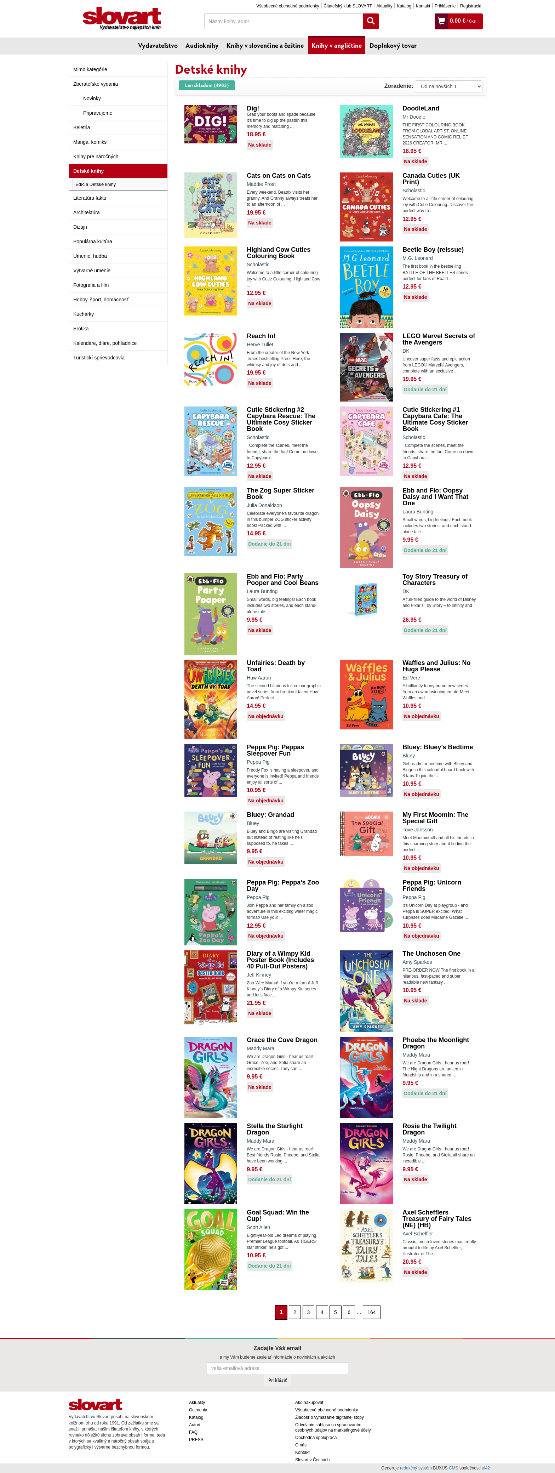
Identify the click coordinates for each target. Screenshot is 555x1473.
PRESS (196, 1439)
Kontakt (423, 6)
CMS (453, 1468)
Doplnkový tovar (393, 45)
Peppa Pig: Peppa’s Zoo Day (283, 885)
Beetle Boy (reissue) (433, 249)
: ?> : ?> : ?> (448, 86)
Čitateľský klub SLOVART (348, 6)
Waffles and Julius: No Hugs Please (436, 666)
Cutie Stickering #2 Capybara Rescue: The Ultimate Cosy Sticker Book (281, 419)
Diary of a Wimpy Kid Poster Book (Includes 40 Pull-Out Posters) (280, 960)
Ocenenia (198, 1409)
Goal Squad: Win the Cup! (278, 1215)
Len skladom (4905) (207, 85)
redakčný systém (416, 1468)
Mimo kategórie (90, 69)
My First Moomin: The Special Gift (435, 818)
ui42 (486, 1468)
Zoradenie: (398, 86)
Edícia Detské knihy (95, 184)
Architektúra (86, 212)
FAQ (193, 1432)
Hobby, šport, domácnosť (100, 299)
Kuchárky (83, 314)
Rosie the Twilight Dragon (429, 1129)
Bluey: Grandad (270, 814)
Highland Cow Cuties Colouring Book (278, 253)
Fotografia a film (91, 285)
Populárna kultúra (92, 241)
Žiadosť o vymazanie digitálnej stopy (329, 1417)
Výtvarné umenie (91, 270)
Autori (194, 1424)
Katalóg (404, 6)
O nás (301, 1445)
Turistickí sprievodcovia (99, 357)
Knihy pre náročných (96, 156)
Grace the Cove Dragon (282, 1039)
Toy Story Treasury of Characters (435, 579)
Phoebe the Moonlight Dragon (435, 1043)
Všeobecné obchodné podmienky (287, 6)
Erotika (81, 328)
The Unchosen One (431, 953)
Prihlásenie (445, 6)
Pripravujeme (97, 113)
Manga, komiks (90, 142)
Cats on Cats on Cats (279, 175)
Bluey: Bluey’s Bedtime (437, 747)
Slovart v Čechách (312, 1459)
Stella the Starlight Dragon (275, 1129)
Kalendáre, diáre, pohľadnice (105, 343)
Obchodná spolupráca (316, 1437)
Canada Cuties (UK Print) (431, 179)
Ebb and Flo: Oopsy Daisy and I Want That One (435, 497)
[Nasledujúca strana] (384, 1312)
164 (371, 1312)
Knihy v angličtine (336, 45)
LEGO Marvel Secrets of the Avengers (438, 339)
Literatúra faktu (89, 198)
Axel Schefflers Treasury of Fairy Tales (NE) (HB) (436, 1219)
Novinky (92, 98)
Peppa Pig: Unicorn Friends (431, 885)
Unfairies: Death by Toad (276, 666)
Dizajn (80, 227)
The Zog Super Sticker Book (280, 493)
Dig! (253, 108)
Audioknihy (202, 45)
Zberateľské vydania (95, 84)
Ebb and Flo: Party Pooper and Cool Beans (283, 579)
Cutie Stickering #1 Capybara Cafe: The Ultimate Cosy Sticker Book (435, 419)
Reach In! (261, 336)
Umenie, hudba (90, 256)
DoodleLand (420, 108)
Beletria (81, 127)
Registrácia (470, 6)
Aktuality (384, 6)
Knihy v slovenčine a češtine (265, 45)
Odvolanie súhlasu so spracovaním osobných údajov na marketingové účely (333, 1427)
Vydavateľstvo (158, 45)
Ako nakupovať (309, 1402)
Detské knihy (88, 171)
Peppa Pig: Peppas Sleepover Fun (275, 750)
